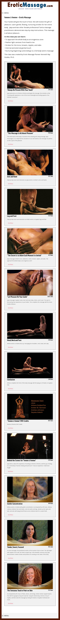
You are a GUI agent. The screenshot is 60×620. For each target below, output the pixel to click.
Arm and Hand (12, 176)
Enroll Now (10, 101)
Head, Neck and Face (14, 340)
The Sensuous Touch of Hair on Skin (19, 590)
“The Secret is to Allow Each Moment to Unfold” (24, 255)
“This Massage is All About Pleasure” (20, 133)
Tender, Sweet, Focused (15, 547)
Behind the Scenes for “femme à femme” (21, 460)
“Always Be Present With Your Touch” (20, 90)
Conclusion (11, 379)
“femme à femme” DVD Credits (18, 421)
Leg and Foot (11, 216)
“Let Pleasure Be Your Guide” (17, 297)
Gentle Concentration (14, 503)
